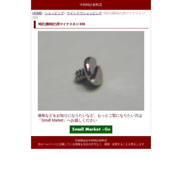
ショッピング (54, 13)
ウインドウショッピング (84, 13)
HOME (37, 13)
